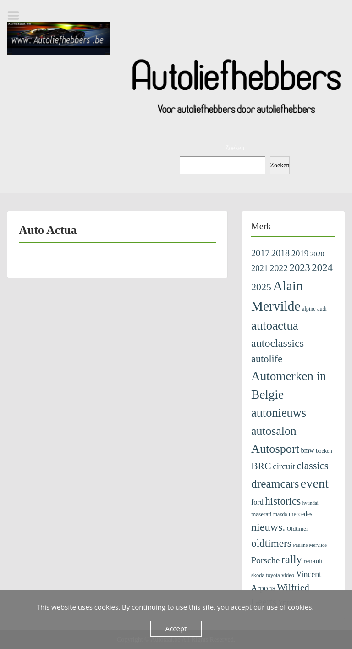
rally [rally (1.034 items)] (291, 559)
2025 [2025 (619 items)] (261, 287)
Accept (176, 628)
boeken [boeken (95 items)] (324, 451)
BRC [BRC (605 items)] (261, 465)
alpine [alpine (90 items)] (309, 308)
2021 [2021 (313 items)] (259, 268)
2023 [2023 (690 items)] (300, 267)
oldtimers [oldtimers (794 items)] (271, 543)
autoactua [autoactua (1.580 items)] (274, 326)
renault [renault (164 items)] (313, 561)
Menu (16, 15)
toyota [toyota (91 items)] (273, 575)
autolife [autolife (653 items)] (266, 359)
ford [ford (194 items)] (257, 502)
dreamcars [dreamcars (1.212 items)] (275, 483)
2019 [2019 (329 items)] (300, 253)
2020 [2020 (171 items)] (317, 254)
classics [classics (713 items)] (312, 465)
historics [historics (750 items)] (283, 501)
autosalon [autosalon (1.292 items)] (274, 431)
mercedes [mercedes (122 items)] (300, 513)
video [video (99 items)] (287, 575)
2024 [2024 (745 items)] (322, 267)
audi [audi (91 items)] (322, 308)
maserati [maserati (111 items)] (261, 513)
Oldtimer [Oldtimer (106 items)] (297, 528)
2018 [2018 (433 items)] (280, 253)
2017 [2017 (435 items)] (260, 253)
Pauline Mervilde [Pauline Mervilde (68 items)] (310, 545)
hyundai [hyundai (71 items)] (310, 502)
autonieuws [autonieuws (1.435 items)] (278, 413)
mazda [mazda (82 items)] (280, 514)
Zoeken (234, 147)
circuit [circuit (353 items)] (284, 466)
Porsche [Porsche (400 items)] (265, 560)
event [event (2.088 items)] (315, 483)
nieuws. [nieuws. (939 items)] (268, 527)
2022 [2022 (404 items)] (279, 268)
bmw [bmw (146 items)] (307, 450)
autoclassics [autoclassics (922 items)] (277, 343)
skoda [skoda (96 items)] (257, 575)
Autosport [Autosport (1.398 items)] (275, 448)
